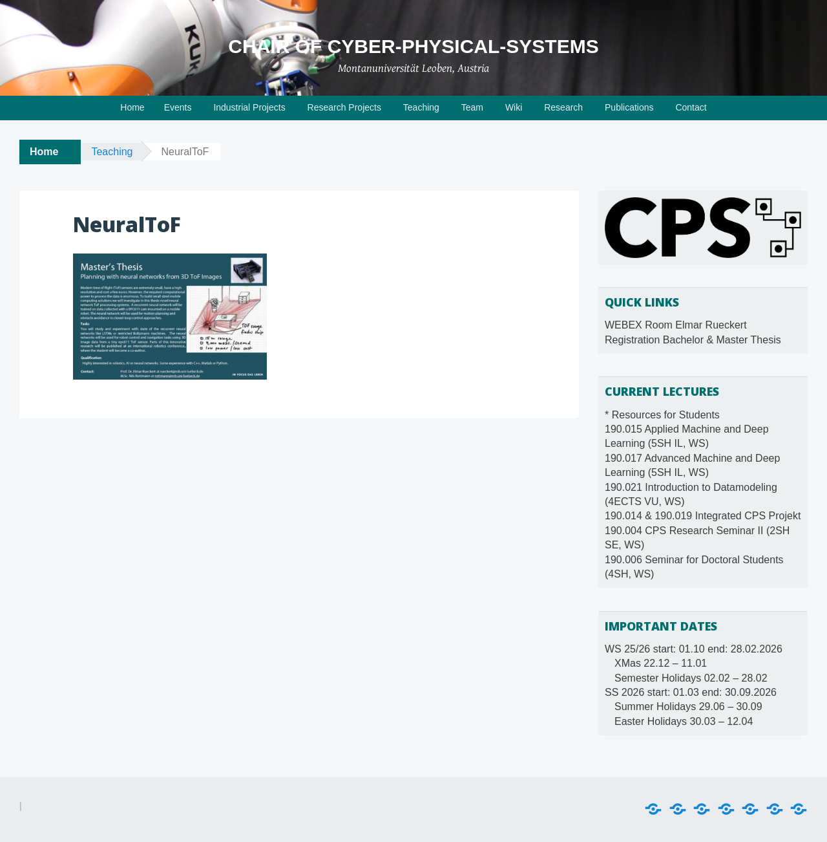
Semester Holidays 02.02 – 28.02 (691, 678)
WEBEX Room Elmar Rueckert (676, 324)
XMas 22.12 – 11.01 (660, 663)
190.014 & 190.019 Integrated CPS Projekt (703, 515)
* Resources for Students (662, 414)
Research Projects (344, 107)
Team (472, 107)
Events (178, 107)
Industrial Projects (249, 107)
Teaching (421, 107)
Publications (629, 107)
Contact (690, 107)
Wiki (513, 107)
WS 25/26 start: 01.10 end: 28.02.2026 (693, 648)
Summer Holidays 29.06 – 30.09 (688, 706)
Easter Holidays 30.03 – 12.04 (683, 721)
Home (132, 107)
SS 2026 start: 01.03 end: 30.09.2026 (691, 692)
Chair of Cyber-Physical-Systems (413, 46)
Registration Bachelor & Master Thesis (693, 339)
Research (563, 107)
